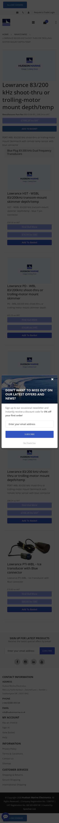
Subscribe (30, 434)
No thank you (29, 442)
